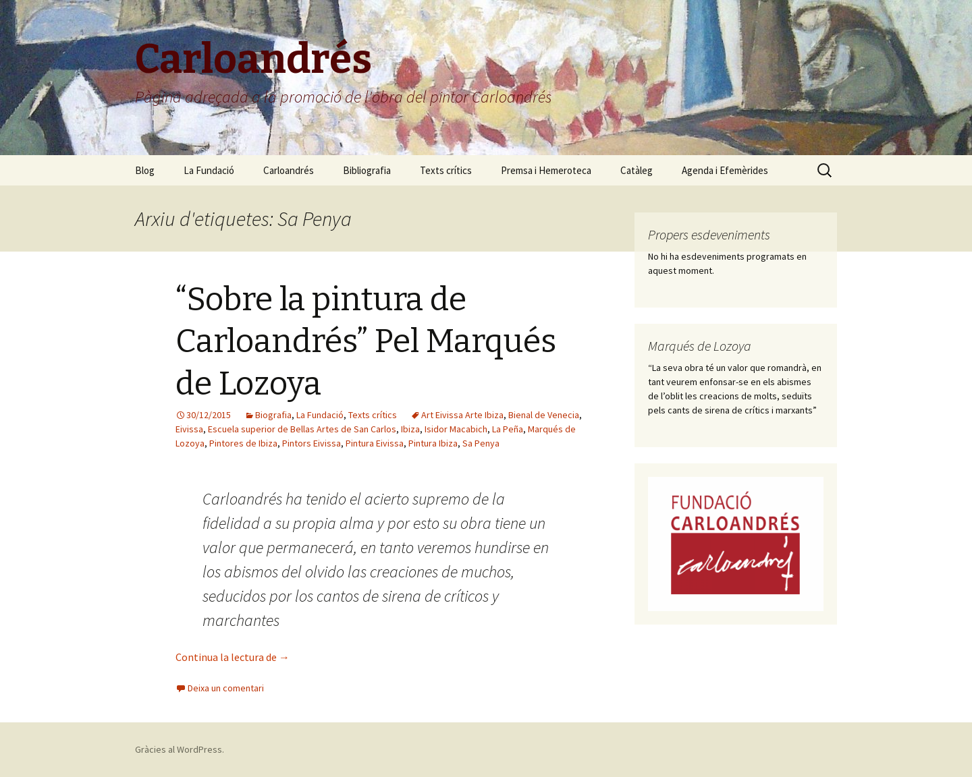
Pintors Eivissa (311, 443)
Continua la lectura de (233, 657)
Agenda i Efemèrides (725, 170)
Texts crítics (446, 170)
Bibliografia (367, 170)
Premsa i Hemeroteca (546, 170)
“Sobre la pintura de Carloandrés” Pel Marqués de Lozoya (366, 341)
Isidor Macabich (456, 429)
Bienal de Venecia (543, 415)
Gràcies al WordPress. (179, 749)
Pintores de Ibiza (243, 443)
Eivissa (189, 429)
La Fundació (209, 170)
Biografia (273, 415)
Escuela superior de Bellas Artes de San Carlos (302, 429)
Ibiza (410, 429)
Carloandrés (288, 170)
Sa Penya (481, 443)
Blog (145, 170)
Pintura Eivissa (375, 443)
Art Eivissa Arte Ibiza (462, 415)
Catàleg (636, 170)
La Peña (507, 429)
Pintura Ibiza (433, 443)
